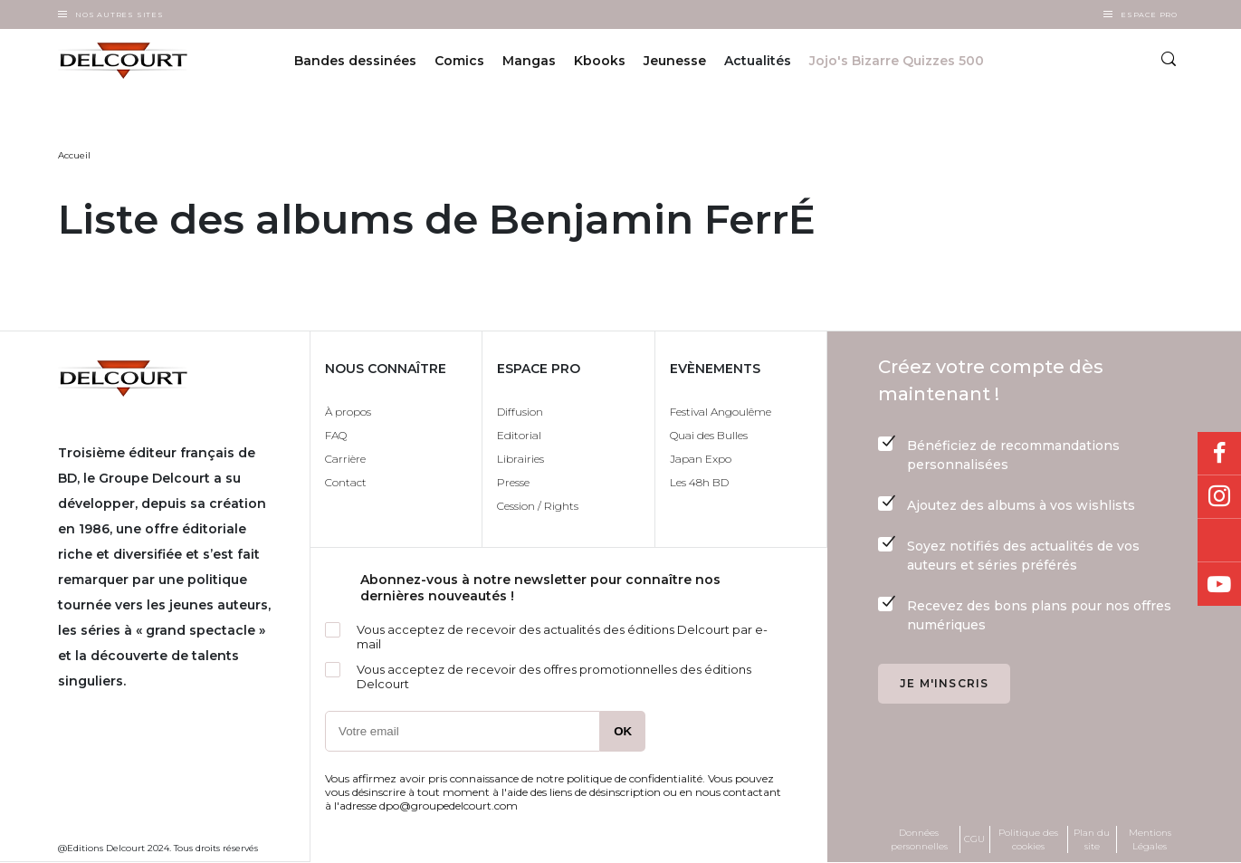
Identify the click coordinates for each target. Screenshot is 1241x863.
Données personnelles (919, 839)
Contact (346, 482)
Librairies (520, 458)
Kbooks (599, 61)
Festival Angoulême (720, 411)
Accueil (74, 155)
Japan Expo (700, 458)
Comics (459, 61)
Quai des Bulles (709, 435)
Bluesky (1219, 540)
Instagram (1219, 497)
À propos (348, 411)
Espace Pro (1149, 14)
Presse (513, 482)
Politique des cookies (1028, 839)
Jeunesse (675, 61)
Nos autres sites (119, 14)
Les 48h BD (699, 482)
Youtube (1219, 584)
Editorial (519, 435)
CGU (974, 839)
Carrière (345, 458)
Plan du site (1092, 839)
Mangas (529, 61)
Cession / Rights (537, 506)
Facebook (1219, 453)
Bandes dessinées (355, 61)
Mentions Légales (1150, 839)
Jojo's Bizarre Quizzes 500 (896, 61)
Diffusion (520, 411)
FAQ (336, 435)
